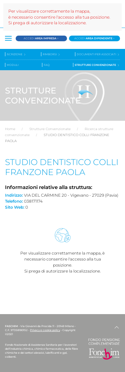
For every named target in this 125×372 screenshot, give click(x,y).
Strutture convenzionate (97, 65)
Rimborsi (52, 54)
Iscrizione (16, 54)
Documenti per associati (98, 54)
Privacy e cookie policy (45, 330)
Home (10, 129)
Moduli (12, 65)
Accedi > (41, 38)
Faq (47, 65)
